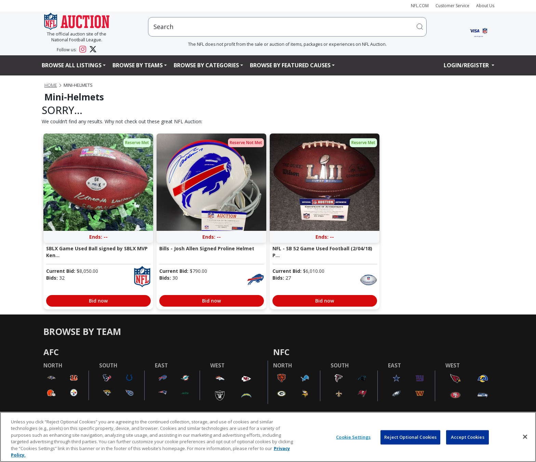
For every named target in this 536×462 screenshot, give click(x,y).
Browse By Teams (137, 65)
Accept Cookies (467, 437)
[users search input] (287, 27)
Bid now (98, 300)
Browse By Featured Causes (290, 65)
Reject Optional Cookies (410, 437)
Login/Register (467, 65)
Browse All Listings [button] (72, 65)
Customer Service (452, 6)
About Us (485, 6)
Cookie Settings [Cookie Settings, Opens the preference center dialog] (353, 437)
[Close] (525, 436)
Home (50, 85)
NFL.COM (420, 6)
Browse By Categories (206, 65)
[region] (268, 437)
